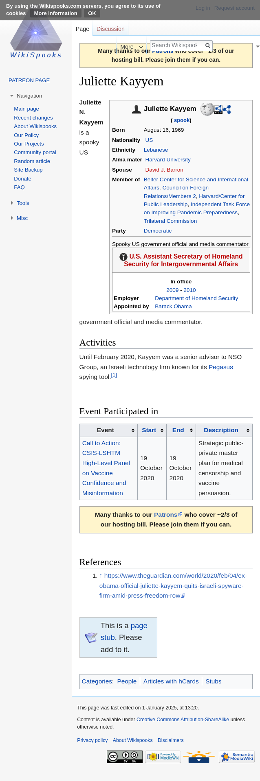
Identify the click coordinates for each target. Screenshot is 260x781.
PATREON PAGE (29, 80)
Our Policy (26, 135)
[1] (114, 375)
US (149, 140)
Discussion (111, 29)
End (178, 429)
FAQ (19, 187)
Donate (22, 179)
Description (221, 429)
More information (55, 13)
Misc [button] (22, 218)
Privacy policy (92, 740)
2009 (172, 290)
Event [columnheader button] (105, 429)
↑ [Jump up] (101, 575)
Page (82, 29)
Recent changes (33, 118)
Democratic (158, 231)
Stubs (213, 681)
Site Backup (28, 170)
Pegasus (221, 366)
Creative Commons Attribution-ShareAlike (183, 719)
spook (181, 120)
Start (149, 429)
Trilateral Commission (170, 221)
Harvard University (167, 160)
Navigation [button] (29, 96)
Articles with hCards (171, 681)
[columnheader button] (151, 430)
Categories (97, 681)
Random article (32, 161)
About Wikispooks (35, 126)
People (127, 681)
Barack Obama (173, 306)
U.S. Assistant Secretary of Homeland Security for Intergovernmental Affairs (183, 260)
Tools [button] (23, 203)
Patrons (165, 514)
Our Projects (29, 144)
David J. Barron (164, 170)
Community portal (35, 152)
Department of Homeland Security (196, 298)
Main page (26, 109)
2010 (189, 290)
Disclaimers (171, 740)
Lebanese (156, 150)
